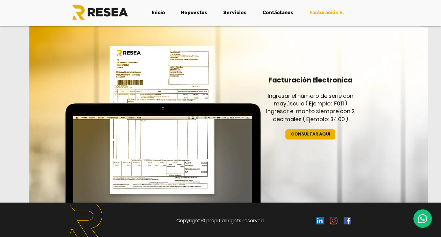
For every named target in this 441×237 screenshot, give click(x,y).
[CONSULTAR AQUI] (310, 134)
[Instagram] (333, 220)
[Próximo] (402, 220)
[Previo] (38, 220)
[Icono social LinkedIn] (320, 220)
